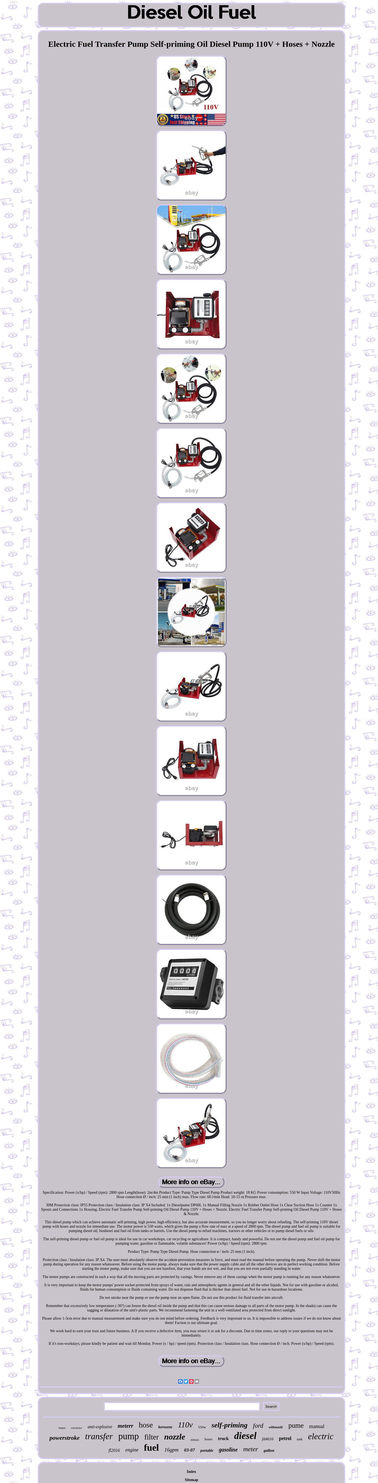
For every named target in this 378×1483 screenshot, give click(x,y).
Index (191, 1472)
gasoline (228, 1450)
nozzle (174, 1436)
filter (151, 1437)
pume (296, 1425)
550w (202, 1427)
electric (320, 1436)
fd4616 (267, 1439)
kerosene (165, 1427)
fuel (151, 1447)
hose (146, 1425)
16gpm (172, 1450)
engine (131, 1450)
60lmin (195, 1439)
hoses (208, 1439)
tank (300, 1439)
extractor (76, 1427)
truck (223, 1438)
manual (316, 1426)
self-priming (229, 1425)
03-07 (189, 1450)
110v (185, 1424)
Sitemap (191, 1480)
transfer (99, 1436)
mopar (62, 1427)
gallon (269, 1450)
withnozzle (276, 1427)
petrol (285, 1438)
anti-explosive (100, 1426)
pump (128, 1436)
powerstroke (65, 1437)
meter (250, 1449)
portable (206, 1451)
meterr (125, 1426)
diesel (245, 1435)
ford (258, 1425)
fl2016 (114, 1450)
